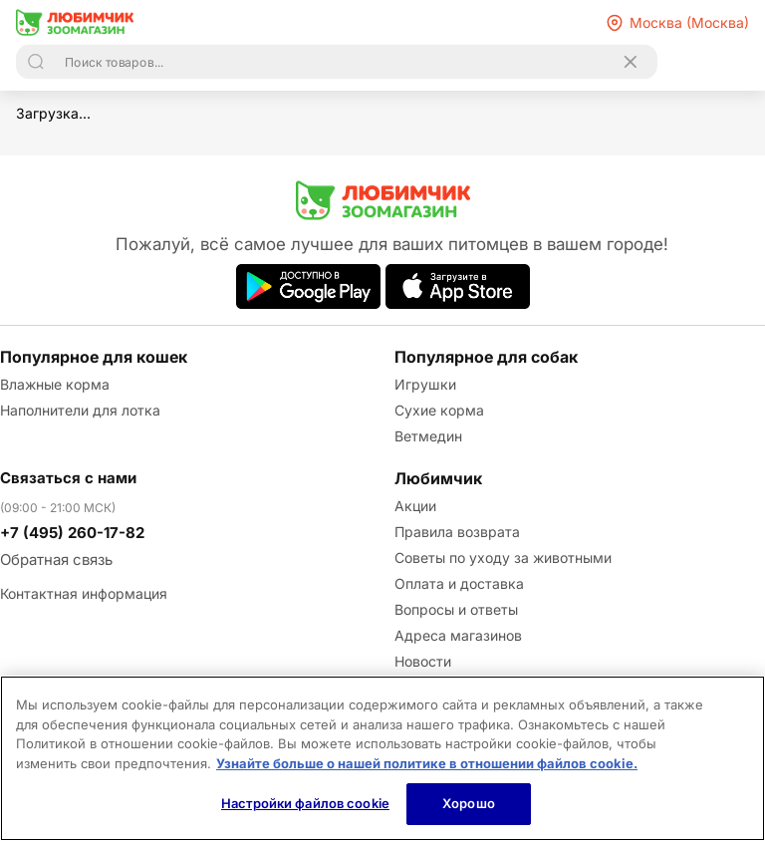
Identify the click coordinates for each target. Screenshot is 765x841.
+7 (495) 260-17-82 (72, 532)
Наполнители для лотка (80, 410)
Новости (422, 661)
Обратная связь (56, 559)
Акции (415, 505)
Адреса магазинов (458, 635)
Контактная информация (83, 593)
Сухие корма (439, 410)
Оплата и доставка (459, 583)
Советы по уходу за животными (503, 557)
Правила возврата (457, 531)
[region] (382, 758)
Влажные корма (55, 384)
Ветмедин (428, 435)
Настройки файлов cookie (305, 803)
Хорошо (468, 803)
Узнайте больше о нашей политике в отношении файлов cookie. (427, 763)
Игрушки (425, 384)
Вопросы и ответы (456, 609)
